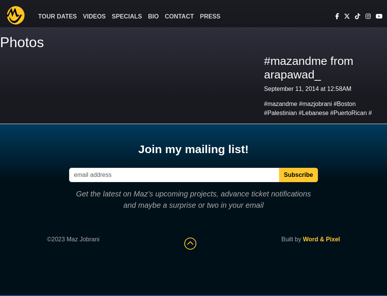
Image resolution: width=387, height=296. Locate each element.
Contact (179, 16)
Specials (127, 16)
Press (210, 16)
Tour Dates (57, 16)
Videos (94, 16)
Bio (153, 16)
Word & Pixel (321, 239)
